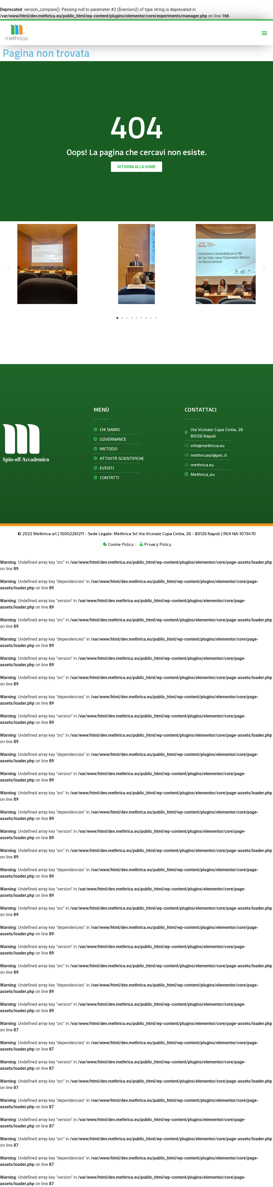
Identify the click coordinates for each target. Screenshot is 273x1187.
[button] (264, 32)
